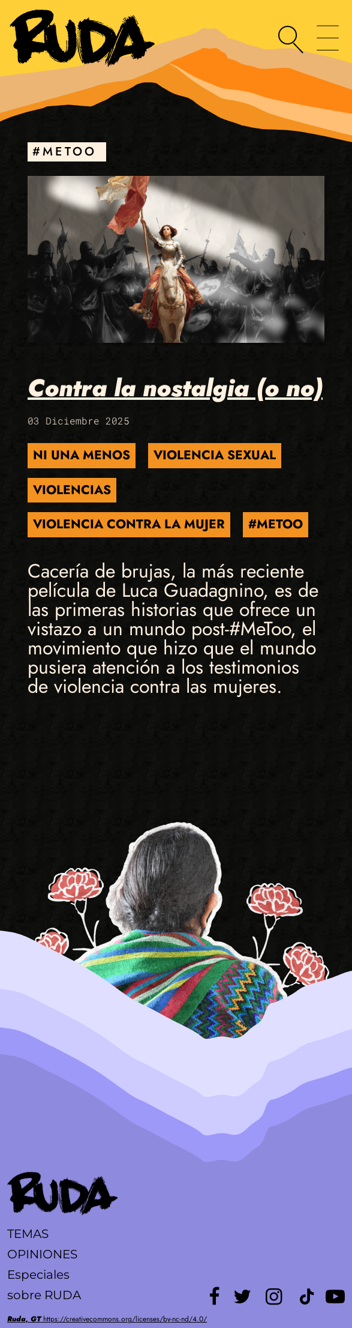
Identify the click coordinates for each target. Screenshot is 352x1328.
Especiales (38, 1274)
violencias (72, 490)
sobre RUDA (44, 1295)
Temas (28, 1234)
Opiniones (42, 1254)
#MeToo (275, 524)
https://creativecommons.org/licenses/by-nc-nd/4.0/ (107, 1319)
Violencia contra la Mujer (129, 524)
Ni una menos (81, 455)
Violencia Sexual (215, 455)
